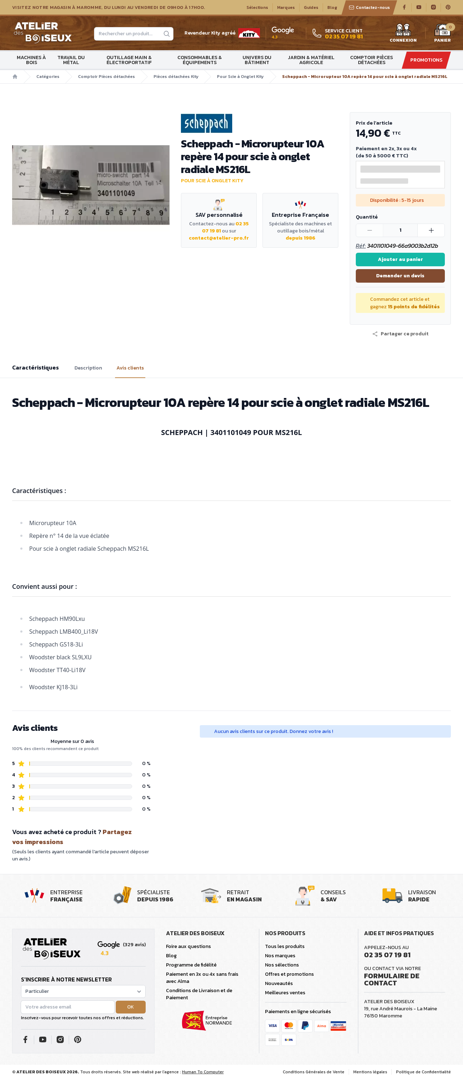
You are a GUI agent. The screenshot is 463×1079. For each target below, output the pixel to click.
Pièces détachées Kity (176, 76)
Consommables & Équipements (199, 60)
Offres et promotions (289, 974)
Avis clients (130, 368)
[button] (400, 333)
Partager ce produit (400, 333)
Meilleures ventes (285, 992)
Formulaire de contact (392, 979)
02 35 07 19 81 (387, 954)
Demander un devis (400, 275)
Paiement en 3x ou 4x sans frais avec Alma (202, 977)
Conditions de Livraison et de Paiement (199, 994)
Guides (311, 7)
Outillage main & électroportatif (129, 60)
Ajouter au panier (400, 259)
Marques (286, 7)
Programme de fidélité (191, 965)
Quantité (367, 217)
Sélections (257, 7)
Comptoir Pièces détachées (371, 60)
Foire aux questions (188, 946)
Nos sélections (282, 965)
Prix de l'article (374, 123)
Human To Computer (203, 1072)
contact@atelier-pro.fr (219, 238)
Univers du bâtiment (257, 60)
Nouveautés (279, 983)
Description (88, 368)
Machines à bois (31, 60)
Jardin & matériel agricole (311, 60)
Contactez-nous (369, 7)
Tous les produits (285, 946)
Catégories (47, 76)
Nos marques (280, 955)
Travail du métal (71, 60)
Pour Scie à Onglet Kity (240, 76)
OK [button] (130, 1007)
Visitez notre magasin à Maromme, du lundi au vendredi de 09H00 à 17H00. (108, 7)
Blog (332, 7)
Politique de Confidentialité (423, 1072)
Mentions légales (370, 1072)
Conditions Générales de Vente (313, 1072)
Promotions (426, 60)
